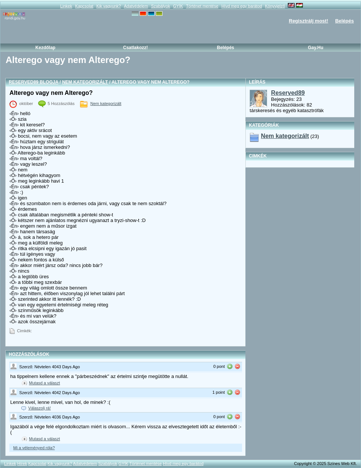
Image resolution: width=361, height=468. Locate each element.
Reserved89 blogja (33, 82)
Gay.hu (315, 47)
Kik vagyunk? (108, 6)
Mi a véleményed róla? (34, 448)
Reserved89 (288, 93)
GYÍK (178, 6)
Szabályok (160, 6)
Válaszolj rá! (39, 408)
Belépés (344, 21)
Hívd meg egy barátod (241, 6)
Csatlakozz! (135, 47)
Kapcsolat (84, 6)
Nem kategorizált (85, 82)
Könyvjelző (275, 6)
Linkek (66, 6)
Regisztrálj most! (308, 21)
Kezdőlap (45, 47)
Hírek (22, 463)
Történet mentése (202, 6)
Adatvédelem (136, 6)
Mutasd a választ (44, 383)
